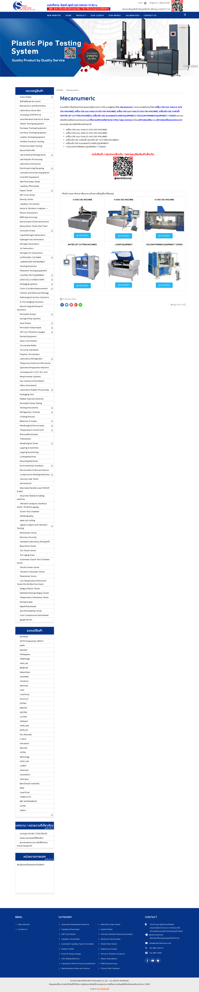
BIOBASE (24, 667)
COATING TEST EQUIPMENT (32, 275)
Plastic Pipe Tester (109, 943)
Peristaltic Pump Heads (30, 327)
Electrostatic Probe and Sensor (34, 221)
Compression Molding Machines (35, 474)
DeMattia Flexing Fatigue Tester (34, 593)
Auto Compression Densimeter (34, 615)
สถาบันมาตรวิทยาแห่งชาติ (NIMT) (30, 864)
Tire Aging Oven (27, 555)
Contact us (22, 929)
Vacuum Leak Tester (29, 479)
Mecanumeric (72, 90)
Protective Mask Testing (31, 146)
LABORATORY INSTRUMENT (32, 261)
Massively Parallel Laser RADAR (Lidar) (33, 489)
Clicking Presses (27, 416)
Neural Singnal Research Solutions (30, 308)
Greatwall (24, 676)
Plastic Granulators (29, 212)
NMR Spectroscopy (28, 217)
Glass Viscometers (28, 340)
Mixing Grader (26, 602)
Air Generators (27, 248)
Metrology (24, 756)
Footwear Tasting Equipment (33, 128)
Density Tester (26, 199)
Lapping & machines (29, 447)
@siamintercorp (156, 934)
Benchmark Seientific (30, 783)
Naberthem (25, 672)
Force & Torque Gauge (71, 953)
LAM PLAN (24, 694)
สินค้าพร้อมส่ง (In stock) (30, 101)
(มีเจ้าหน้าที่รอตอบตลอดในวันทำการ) (164, 938)
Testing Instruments (29, 407)
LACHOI (23, 716)
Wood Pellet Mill (27, 150)
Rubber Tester (68, 948)
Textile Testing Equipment (32, 123)
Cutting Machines (28, 456)
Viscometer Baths (28, 345)
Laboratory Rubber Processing (34, 389)
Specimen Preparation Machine (34, 367)
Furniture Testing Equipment (33, 132)
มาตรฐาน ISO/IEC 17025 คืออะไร (33, 833)
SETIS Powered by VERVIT (31, 641)
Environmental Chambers (32, 465)
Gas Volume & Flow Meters (32, 381)
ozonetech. (25, 774)
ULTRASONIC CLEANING (30, 257)
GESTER (23, 712)
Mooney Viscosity (28, 537)
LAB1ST (23, 765)
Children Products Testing (32, 141)
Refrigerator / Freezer (30, 412)
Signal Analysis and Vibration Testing (32, 526)
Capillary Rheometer (29, 186)
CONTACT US (150, 15)
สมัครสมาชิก (164, 2)
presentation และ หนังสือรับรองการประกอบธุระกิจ (32, 844)
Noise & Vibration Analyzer (113, 953)
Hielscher (24, 770)
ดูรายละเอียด (82, 235)
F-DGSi (23, 739)
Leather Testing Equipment (32, 137)
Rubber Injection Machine (32, 398)
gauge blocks (26, 619)
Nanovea (24, 685)
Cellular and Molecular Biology (34, 292)
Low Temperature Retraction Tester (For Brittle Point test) (31, 582)
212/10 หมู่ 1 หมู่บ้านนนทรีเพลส (159, 924)
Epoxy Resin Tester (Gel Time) (33, 226)
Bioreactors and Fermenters (33, 105)
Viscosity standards (29, 349)
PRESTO (23, 707)
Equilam (23, 649)
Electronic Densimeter (110, 939)
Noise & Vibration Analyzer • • (34, 208)
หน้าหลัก (59, 90)
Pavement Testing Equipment (33, 270)
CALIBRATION (132, 15)
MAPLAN (24, 730)
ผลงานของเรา (26, 483)
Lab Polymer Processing (31, 159)
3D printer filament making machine (30, 497)
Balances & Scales (28, 421)
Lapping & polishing (29, 452)
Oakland (24, 721)
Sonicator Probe (27, 230)
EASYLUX (24, 698)
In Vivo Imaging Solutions (31, 301)
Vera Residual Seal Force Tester (35, 119)
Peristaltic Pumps (28, 314)
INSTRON (24, 636)
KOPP (22, 645)
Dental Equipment (28, 336)
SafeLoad (24, 725)
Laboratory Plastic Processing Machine (78, 963)
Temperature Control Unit (32, 430)
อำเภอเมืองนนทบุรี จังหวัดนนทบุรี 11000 (164, 931)
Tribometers (25, 438)
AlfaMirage (25, 658)
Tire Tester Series (28, 550)
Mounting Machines (29, 461)
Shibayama (25, 654)
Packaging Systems (28, 284)
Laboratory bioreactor (30, 163)
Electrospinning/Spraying (32, 168)
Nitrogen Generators (29, 243)
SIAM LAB (24, 761)
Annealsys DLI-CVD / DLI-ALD (33, 372)
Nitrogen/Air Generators (31, 252)
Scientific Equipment (29, 177)
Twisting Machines (28, 266)
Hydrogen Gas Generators (32, 239)
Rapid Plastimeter (28, 606)
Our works (115, 15)
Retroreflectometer (29, 434)
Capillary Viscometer (30, 204)
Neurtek (23, 747)
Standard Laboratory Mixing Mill (35, 541)
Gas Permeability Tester (31, 610)
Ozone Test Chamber (29, 511)
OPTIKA (23, 703)
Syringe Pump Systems (30, 318)
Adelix (23, 810)
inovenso (24, 681)
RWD (22, 788)
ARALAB (24, 663)
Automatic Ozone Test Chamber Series (33, 561)
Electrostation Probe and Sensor (76, 968)
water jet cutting (27, 520)
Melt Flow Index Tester (30, 181)
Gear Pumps (25, 323)
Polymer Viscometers (30, 354)
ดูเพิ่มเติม (49, 828)
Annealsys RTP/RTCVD (30, 114)
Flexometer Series (28, 576)
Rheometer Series (28, 532)
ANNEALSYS (25, 796)
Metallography (27, 516)
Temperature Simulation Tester (34, 597)
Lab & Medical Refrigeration (33, 154)
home (68, 15)
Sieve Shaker (26, 97)
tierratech (24, 743)
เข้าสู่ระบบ (153, 2)
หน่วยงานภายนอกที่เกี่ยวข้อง (31, 838)
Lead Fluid (24, 792)
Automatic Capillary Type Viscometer (78, 943)
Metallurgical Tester (29, 443)
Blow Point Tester (28, 546)
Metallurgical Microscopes (32, 425)
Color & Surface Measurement (34, 288)
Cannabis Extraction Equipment (34, 172)
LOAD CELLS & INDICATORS (32, 279)
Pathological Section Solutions (34, 297)
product (81, 15)
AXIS (22, 690)
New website (53, 15)
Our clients (97, 15)
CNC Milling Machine (70, 958)
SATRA (23, 752)
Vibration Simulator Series (32, 571)
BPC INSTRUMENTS (28, 801)
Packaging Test (27, 394)
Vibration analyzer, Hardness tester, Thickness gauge (32, 505)
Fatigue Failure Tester (30, 588)
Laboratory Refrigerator (31, 358)
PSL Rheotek (26, 734)
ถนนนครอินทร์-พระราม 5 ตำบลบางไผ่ (162, 927)
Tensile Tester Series (29, 567)
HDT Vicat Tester (27, 195)
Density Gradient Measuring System (117, 934)
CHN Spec (24, 779)
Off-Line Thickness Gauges (32, 332)
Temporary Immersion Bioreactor (35, 363)
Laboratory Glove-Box (30, 110)
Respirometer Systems (30, 376)
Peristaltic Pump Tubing (31, 403)
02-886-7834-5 (156, 948)
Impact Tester (26, 190)
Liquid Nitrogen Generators (32, 235)
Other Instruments (28, 385)
